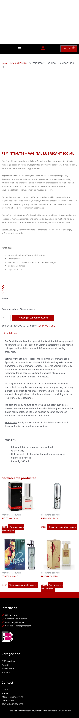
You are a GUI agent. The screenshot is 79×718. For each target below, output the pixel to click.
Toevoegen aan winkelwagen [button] (13, 528)
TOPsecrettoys (9, 661)
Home (5, 63)
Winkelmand (8, 669)
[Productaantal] (6, 318)
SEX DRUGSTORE (19, 63)
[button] (20, 48)
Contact (6, 672)
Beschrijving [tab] (10, 333)
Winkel (5, 665)
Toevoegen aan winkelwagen (33, 317)
